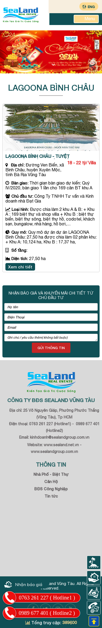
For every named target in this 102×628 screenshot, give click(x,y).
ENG (91, 7)
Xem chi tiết (20, 266)
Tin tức (51, 496)
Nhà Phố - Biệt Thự (51, 474)
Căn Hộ (51, 481)
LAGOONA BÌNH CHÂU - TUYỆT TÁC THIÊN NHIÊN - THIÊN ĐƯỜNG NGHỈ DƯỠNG (41, 156)
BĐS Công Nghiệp (51, 489)
